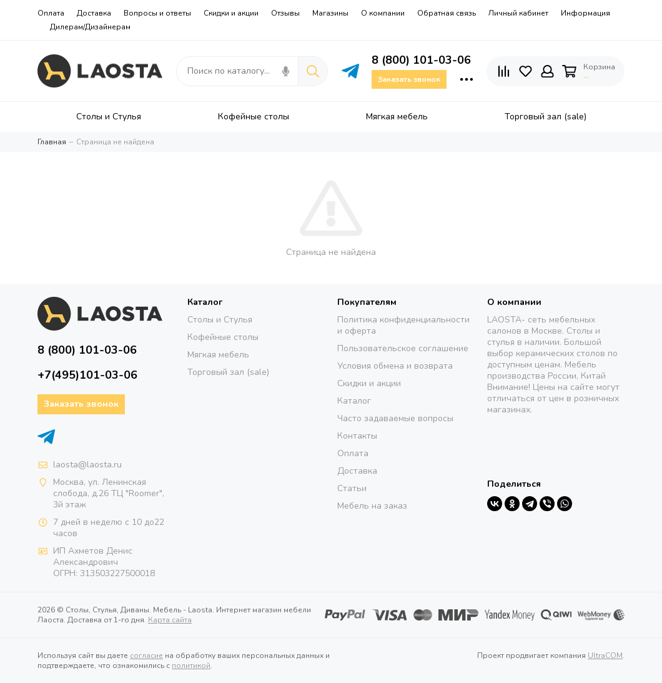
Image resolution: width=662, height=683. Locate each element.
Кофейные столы (223, 337)
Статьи (352, 488)
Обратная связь (446, 13)
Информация (585, 13)
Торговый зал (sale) (228, 372)
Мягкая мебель (218, 355)
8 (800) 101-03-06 (421, 59)
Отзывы (285, 13)
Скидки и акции (231, 13)
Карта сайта (170, 620)
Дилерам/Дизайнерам (90, 27)
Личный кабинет (518, 13)
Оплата (50, 13)
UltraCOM (605, 656)
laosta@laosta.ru (87, 465)
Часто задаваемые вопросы (395, 418)
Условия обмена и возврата (395, 366)
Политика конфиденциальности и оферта (403, 325)
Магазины (330, 13)
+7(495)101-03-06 (87, 375)
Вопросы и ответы (157, 13)
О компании (383, 13)
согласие (146, 656)
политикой (191, 666)
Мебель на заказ (372, 506)
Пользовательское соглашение (402, 348)
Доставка (94, 13)
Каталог (354, 401)
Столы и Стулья (219, 320)
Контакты (357, 436)
